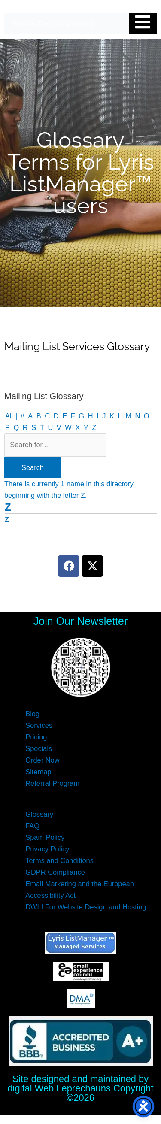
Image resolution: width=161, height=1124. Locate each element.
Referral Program (52, 783)
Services (38, 725)
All (9, 416)
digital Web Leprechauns (60, 1088)
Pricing (36, 737)
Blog (32, 714)
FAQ (32, 826)
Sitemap (38, 772)
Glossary (39, 814)
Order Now (42, 760)
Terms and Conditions (59, 860)
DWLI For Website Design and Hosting (85, 907)
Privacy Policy (47, 849)
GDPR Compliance (55, 872)
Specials (38, 748)
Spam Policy (44, 837)
